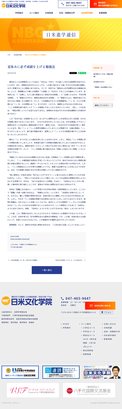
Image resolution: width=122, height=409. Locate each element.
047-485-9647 (17, 247)
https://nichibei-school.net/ (20, 239)
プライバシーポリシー (11, 403)
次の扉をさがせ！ (99, 82)
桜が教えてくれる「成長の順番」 (103, 75)
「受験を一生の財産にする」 (103, 87)
